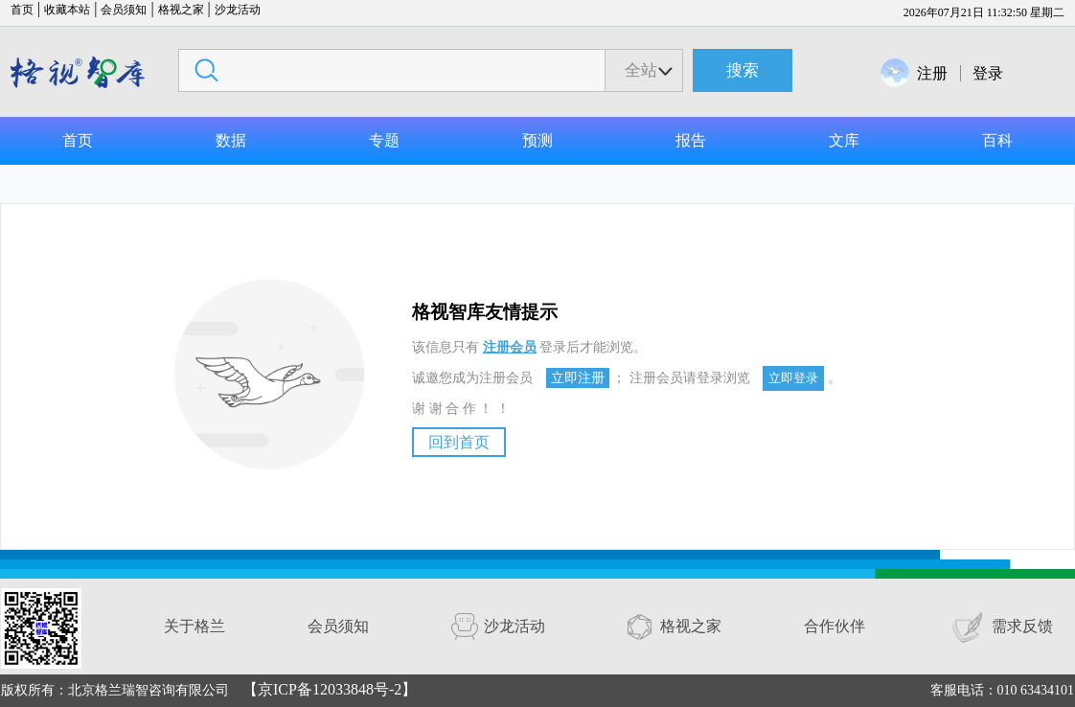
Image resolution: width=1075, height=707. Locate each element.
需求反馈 (1022, 626)
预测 (537, 140)
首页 (22, 9)
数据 (231, 140)
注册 (932, 73)
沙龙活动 (238, 9)
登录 (987, 73)
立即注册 (578, 378)
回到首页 (459, 442)
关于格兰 (194, 626)
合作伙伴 (834, 626)
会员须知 (124, 9)
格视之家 (181, 9)
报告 (690, 140)
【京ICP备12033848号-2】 (329, 689)
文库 (844, 140)
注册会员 (510, 347)
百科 (997, 140)
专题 (384, 140)
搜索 (742, 70)
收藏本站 (67, 9)
